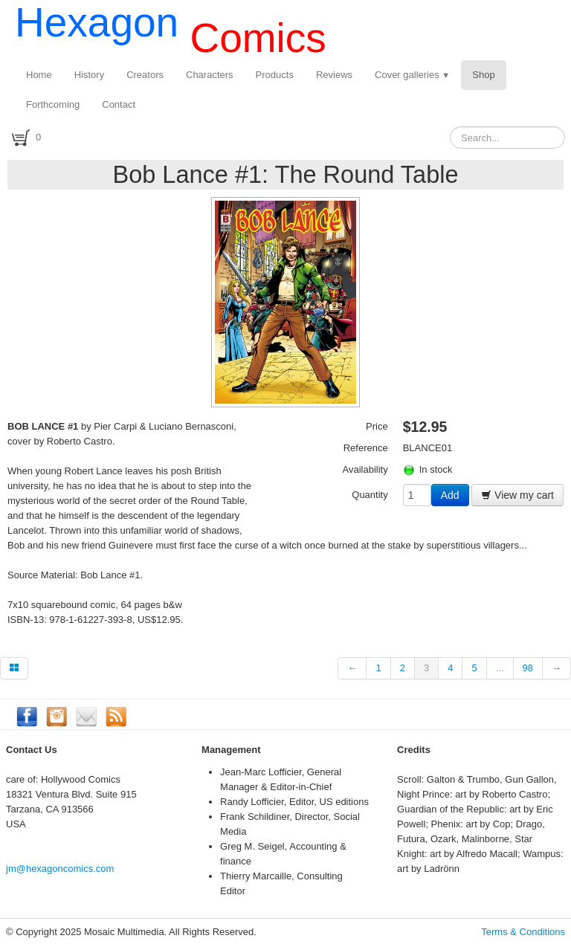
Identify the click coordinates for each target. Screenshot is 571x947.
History (89, 74)
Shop (483, 74)
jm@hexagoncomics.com (60, 868)
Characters (209, 74)
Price (377, 426)
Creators (145, 74)
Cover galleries (412, 74)
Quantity (369, 494)
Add (450, 495)
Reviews (334, 74)
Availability (365, 469)
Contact (118, 104)
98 (528, 667)
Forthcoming (53, 104)
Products (275, 74)
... (500, 667)
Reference (365, 447)
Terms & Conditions (523, 931)
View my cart (517, 495)
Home (39, 74)
